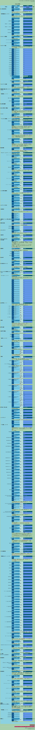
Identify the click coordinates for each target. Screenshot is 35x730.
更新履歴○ (33, 726)
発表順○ (24, 726)
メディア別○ (21, 726)
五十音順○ (18, 726)
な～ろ (33, 1)
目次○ (20, 0)
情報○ (31, 726)
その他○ (29, 726)
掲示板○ (27, 726)
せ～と (31, 1)
